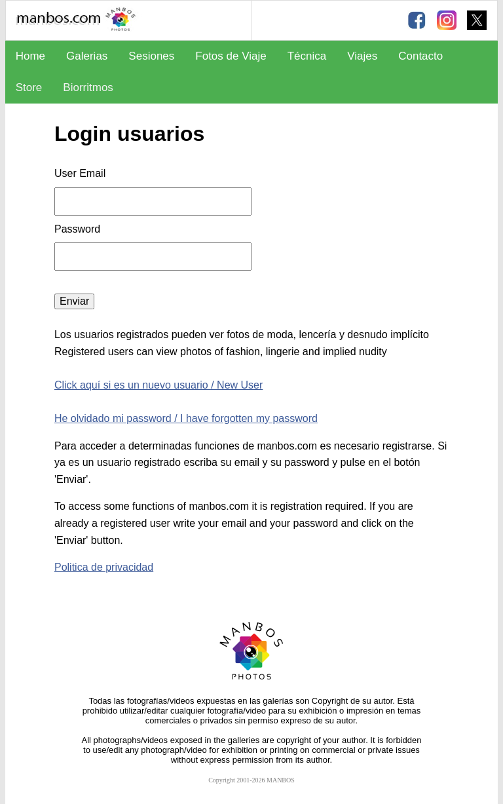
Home (30, 56)
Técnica (307, 56)
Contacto (420, 56)
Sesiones (151, 56)
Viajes (362, 56)
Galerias (86, 56)
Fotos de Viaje (230, 56)
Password (78, 229)
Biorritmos (88, 87)
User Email (79, 173)
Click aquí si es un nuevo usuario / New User (158, 385)
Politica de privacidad (103, 567)
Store (29, 87)
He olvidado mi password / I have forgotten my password (186, 418)
